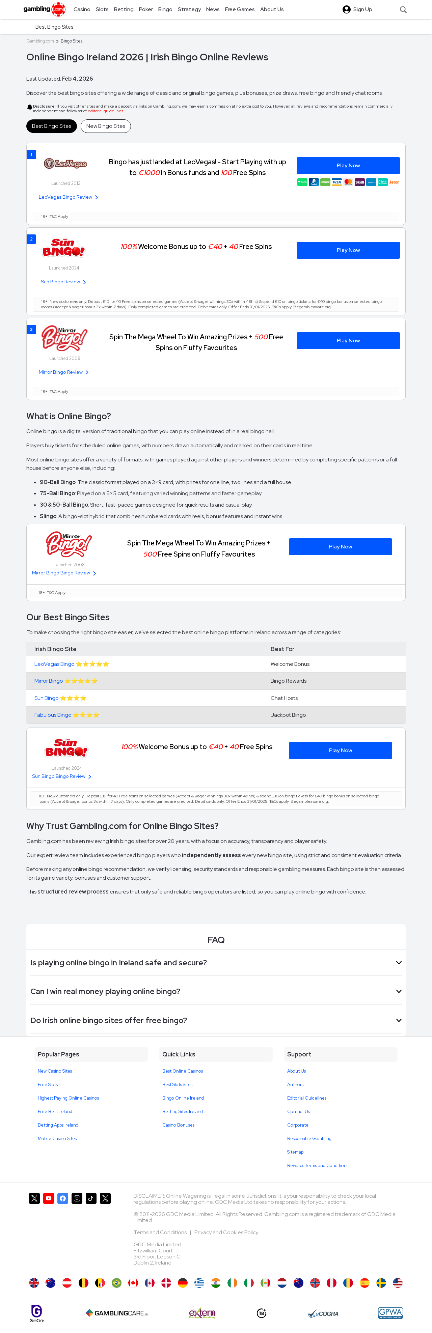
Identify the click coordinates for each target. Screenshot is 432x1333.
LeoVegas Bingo (54, 664)
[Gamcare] (36, 1313)
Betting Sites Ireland (182, 1111)
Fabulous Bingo (53, 714)
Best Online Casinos (182, 1071)
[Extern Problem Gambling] (202, 1313)
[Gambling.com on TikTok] (91, 1232)
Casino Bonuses (178, 1125)
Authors (295, 1084)
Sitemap (295, 1152)
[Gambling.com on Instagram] (77, 1232)
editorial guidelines (105, 111)
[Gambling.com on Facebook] (62, 1232)
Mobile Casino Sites (57, 1138)
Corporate (297, 1125)
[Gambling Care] (117, 1313)
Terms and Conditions (161, 1232)
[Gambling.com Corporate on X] (105, 1232)
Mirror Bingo (48, 680)
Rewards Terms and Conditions (317, 1165)
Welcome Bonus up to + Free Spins (196, 246)
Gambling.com (40, 41)
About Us (296, 1071)
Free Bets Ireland (55, 1111)
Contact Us (298, 1111)
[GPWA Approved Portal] (390, 1313)
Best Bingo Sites (51, 126)
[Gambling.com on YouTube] (48, 1232)
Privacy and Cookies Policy (226, 1232)
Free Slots (48, 1084)
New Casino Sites (55, 1071)
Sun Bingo (46, 698)
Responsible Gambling (309, 1138)
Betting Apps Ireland (58, 1125)
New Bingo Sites (105, 126)
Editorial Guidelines (306, 1098)
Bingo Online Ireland (183, 1098)
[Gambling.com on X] (34, 1232)
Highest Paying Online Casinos (68, 1098)
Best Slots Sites (177, 1084)
